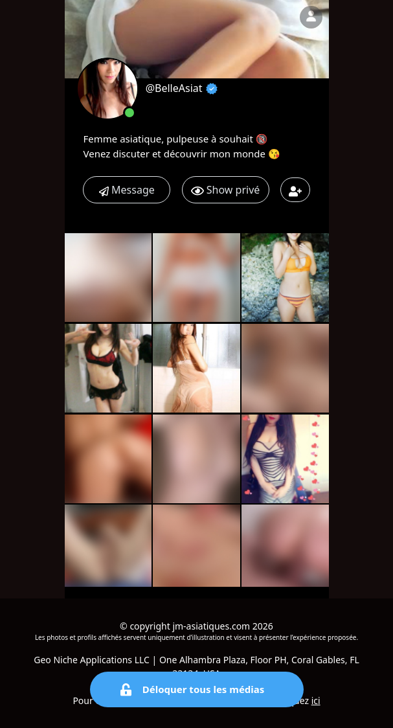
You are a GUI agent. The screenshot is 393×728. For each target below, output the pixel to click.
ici (315, 700)
